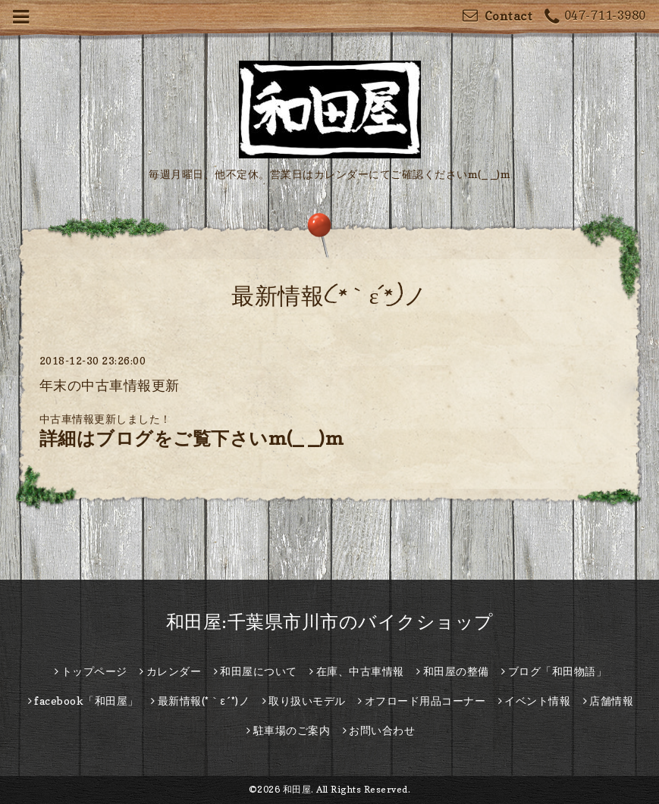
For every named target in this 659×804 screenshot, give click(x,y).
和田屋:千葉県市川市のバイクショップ (330, 622)
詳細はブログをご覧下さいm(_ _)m (191, 438)
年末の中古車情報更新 (109, 385)
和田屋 (297, 789)
